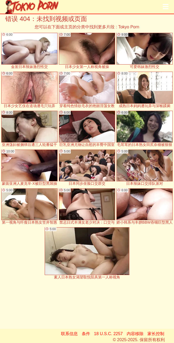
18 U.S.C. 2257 (108, 333)
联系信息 (69, 333)
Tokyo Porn (128, 27)
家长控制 (155, 333)
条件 (86, 333)
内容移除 (135, 333)
